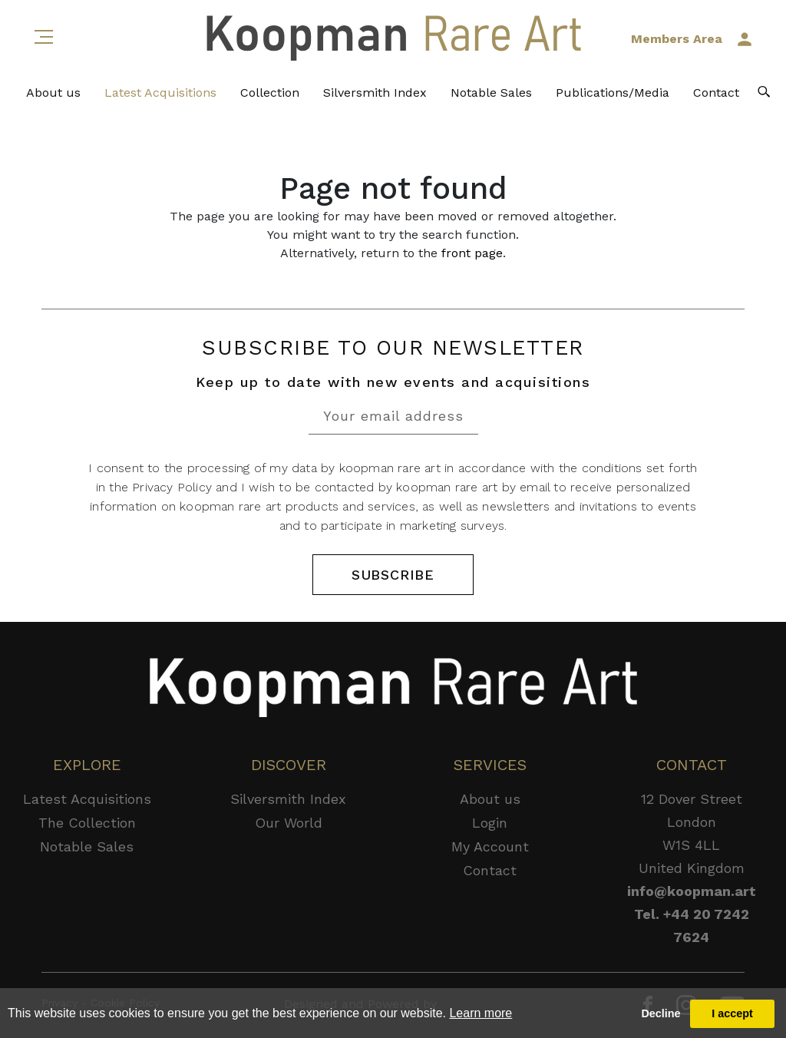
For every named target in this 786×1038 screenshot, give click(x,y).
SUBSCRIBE (393, 575)
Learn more (480, 1013)
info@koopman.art (691, 891)
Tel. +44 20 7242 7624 (691, 925)
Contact (716, 92)
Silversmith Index (375, 92)
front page (472, 253)
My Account (490, 846)
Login (489, 823)
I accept (732, 1013)
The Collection (87, 823)
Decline (660, 1013)
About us (53, 92)
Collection (269, 92)
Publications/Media (612, 92)
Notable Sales (491, 92)
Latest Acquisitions (160, 92)
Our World (288, 823)
